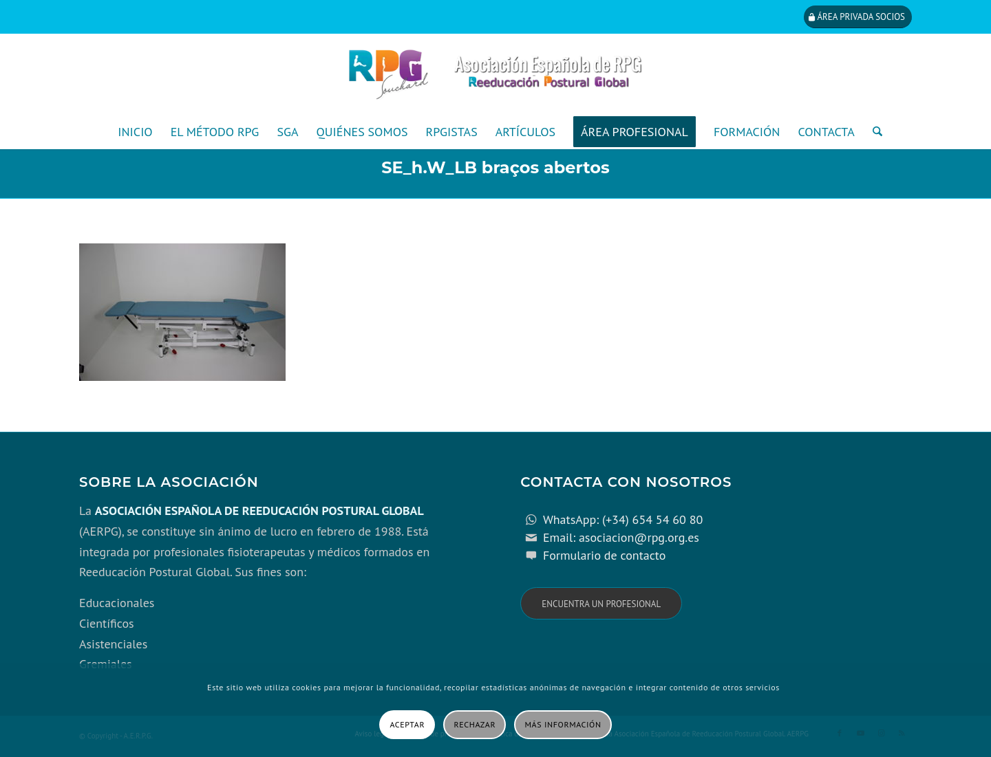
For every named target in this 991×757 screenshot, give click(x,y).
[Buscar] (873, 132)
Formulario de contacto (604, 555)
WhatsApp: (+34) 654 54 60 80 (623, 519)
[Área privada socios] (858, 17)
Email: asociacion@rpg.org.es (621, 537)
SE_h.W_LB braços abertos (495, 167)
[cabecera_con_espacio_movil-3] (495, 74)
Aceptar (407, 724)
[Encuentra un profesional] (601, 603)
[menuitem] (135, 132)
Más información (563, 724)
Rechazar (475, 724)
